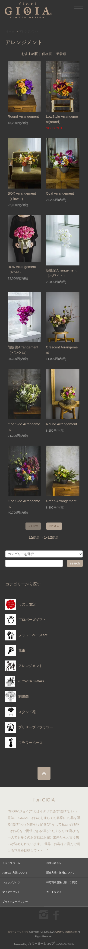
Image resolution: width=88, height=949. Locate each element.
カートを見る (54, 892)
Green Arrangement (61, 501)
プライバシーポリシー (15, 901)
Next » (54, 526)
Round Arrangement (23, 116)
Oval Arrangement (60, 193)
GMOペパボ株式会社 (66, 932)
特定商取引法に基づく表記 (61, 882)
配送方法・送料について (60, 872)
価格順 (47, 54)
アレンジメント (29, 31)
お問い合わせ (54, 863)
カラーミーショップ (18, 932)
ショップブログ (11, 882)
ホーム (10, 31)
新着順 (61, 54)
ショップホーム (11, 863)
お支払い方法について (15, 872)
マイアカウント (11, 892)
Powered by (44, 944)
